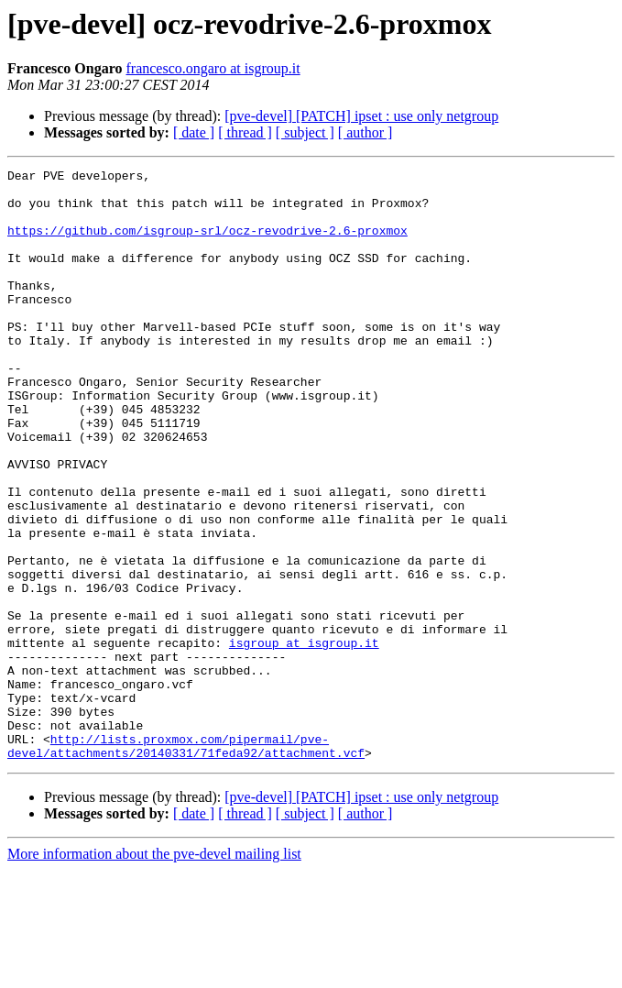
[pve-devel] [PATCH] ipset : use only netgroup (361, 116)
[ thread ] (245, 132)
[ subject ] (305, 132)
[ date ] (193, 132)
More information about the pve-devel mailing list (154, 972)
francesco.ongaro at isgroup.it (212, 68)
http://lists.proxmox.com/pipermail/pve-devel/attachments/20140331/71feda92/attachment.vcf (186, 862)
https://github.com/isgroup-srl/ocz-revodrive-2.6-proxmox (207, 244)
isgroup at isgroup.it (304, 738)
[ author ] (365, 132)
